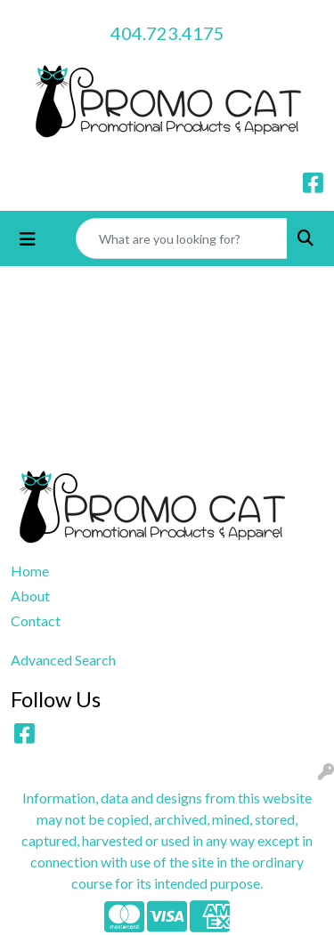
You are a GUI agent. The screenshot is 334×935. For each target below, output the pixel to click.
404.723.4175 (167, 33)
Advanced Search (63, 659)
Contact (36, 620)
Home (30, 570)
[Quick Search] (182, 238)
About (30, 595)
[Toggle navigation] (27, 239)
